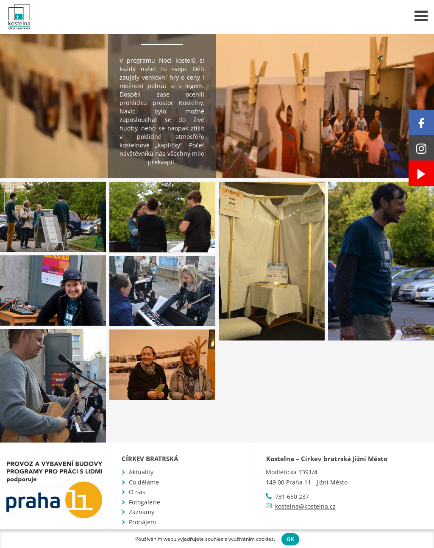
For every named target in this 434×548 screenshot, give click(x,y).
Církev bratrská (150, 458)
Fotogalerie (144, 502)
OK (290, 539)
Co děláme (144, 482)
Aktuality (141, 472)
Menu (421, 16)
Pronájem (142, 522)
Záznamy (141, 512)
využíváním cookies (251, 538)
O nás (137, 492)
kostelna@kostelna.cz (305, 506)
